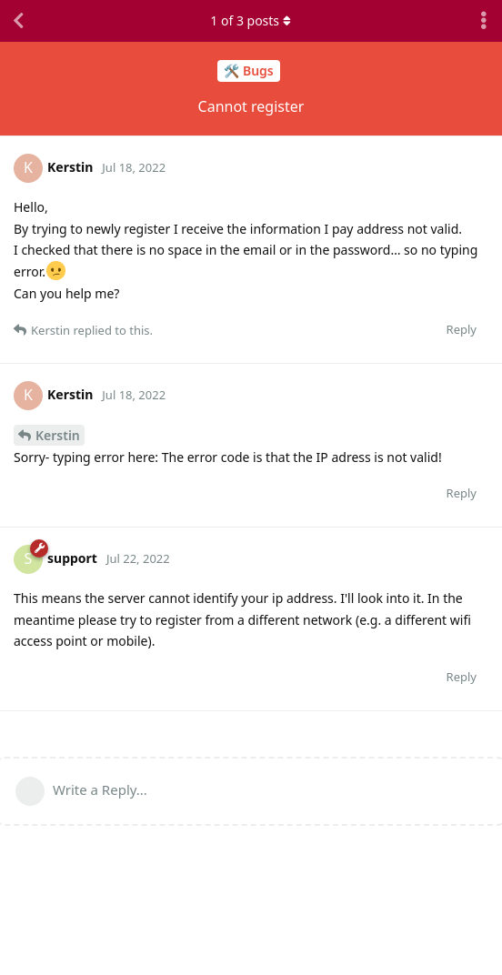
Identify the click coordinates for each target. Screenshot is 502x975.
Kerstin (57, 435)
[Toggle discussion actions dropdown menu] (484, 21)
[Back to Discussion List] (18, 21)
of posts (251, 20)
